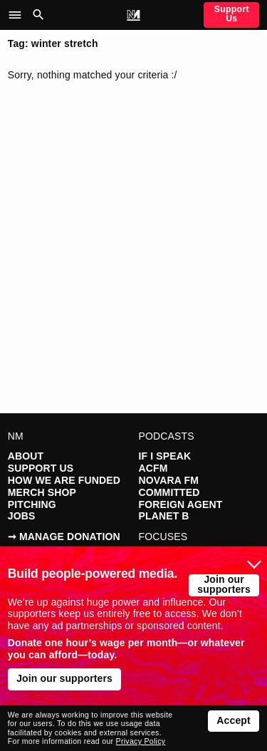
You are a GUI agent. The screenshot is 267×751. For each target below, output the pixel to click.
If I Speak (165, 456)
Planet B (164, 516)
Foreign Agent (181, 504)
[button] (19, 15)
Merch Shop (42, 492)
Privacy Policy (141, 741)
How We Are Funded (64, 480)
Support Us (231, 13)
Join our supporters (224, 584)
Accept (233, 720)
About (25, 456)
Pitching (32, 504)
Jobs (22, 516)
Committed (169, 492)
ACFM (153, 468)
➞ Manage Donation (64, 536)
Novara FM (169, 480)
